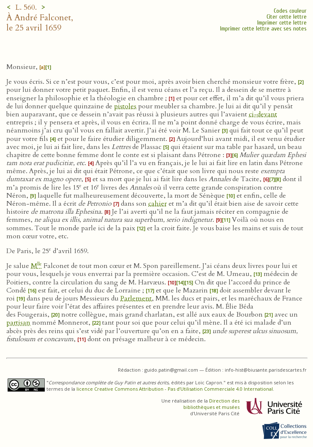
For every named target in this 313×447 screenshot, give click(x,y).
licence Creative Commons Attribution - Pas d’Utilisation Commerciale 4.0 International (174, 389)
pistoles (125, 106)
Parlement (136, 298)
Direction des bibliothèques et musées (211, 403)
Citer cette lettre (287, 16)
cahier (157, 203)
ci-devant (263, 114)
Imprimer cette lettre (282, 22)
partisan (18, 322)
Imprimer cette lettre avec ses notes (263, 28)
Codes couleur (290, 10)
